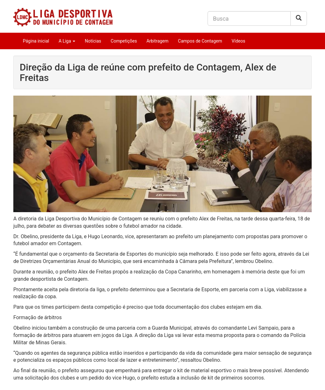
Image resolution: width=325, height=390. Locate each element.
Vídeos (238, 41)
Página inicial (36, 41)
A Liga (67, 41)
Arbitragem (157, 41)
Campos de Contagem (200, 41)
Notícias (93, 41)
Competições (124, 41)
